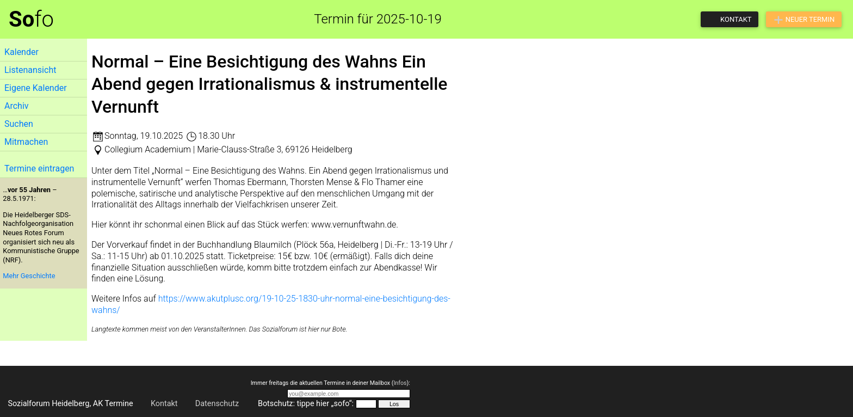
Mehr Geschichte (29, 276)
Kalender (21, 52)
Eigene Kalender (35, 88)
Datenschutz (217, 403)
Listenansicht (30, 70)
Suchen (18, 124)
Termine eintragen (39, 168)
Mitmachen (26, 142)
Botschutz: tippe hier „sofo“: (306, 403)
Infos (399, 383)
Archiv (16, 106)
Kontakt (164, 403)
